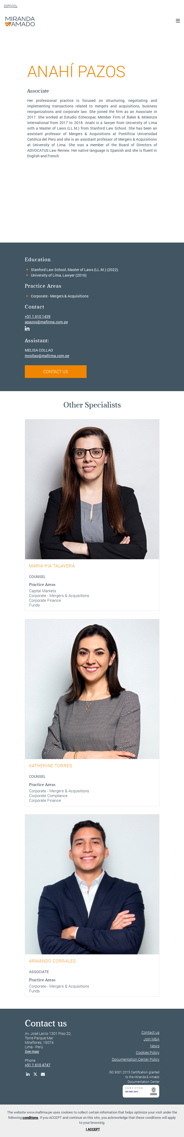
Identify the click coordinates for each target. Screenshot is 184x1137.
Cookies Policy (147, 1052)
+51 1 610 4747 (37, 1064)
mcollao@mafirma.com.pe (47, 355)
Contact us (150, 1032)
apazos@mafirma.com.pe (46, 321)
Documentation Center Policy (135, 1059)
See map (32, 1051)
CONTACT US (55, 371)
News (154, 1045)
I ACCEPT (93, 1129)
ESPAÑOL (10, 6)
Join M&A (151, 1038)
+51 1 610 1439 (37, 316)
